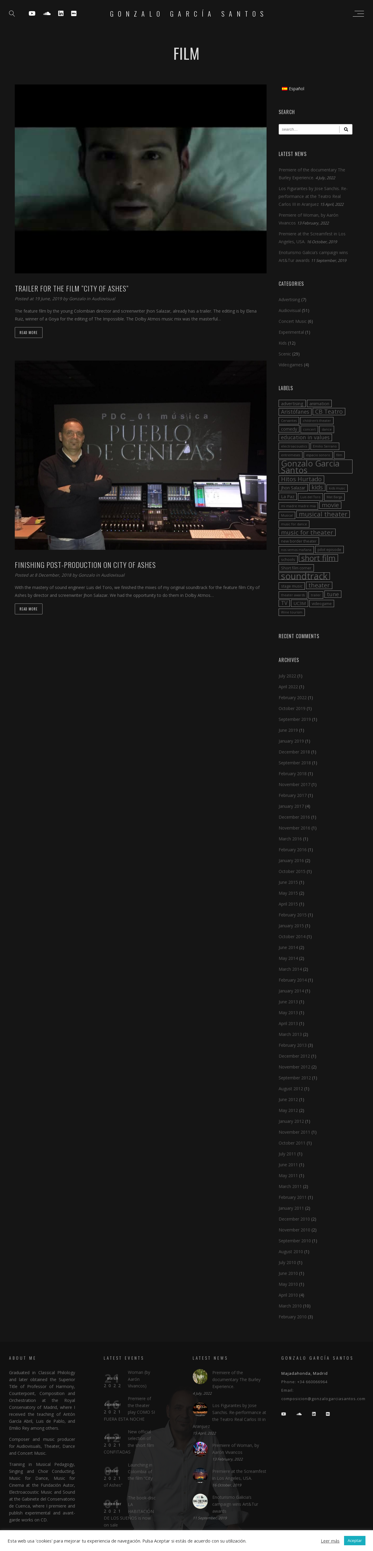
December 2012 (294, 1056)
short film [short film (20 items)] (318, 558)
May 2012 (288, 1110)
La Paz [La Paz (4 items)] (287, 496)
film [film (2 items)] (339, 455)
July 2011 (287, 1154)
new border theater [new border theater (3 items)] (299, 541)
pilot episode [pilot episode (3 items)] (329, 549)
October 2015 (292, 871)
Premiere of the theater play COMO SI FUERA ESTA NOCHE (129, 1409)
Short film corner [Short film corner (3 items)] (296, 568)
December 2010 (294, 1219)
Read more (29, 332)
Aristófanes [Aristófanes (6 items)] (295, 411)
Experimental (291, 332)
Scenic (285, 354)
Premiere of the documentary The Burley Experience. (236, 1379)
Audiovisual (103, 298)
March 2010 (290, 1306)
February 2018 (293, 773)
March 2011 (290, 1186)
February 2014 (293, 980)
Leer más (330, 1540)
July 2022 (287, 676)
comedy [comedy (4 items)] (289, 429)
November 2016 (294, 828)
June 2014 (288, 947)
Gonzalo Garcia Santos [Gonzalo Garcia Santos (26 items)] (310, 466)
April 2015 (288, 904)
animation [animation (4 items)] (319, 403)
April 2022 (288, 687)
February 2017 (293, 795)
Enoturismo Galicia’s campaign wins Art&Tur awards (235, 1504)
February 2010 (293, 1317)
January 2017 (291, 806)
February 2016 (293, 849)
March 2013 (290, 1034)
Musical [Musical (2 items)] (287, 515)
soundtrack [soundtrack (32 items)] (304, 576)
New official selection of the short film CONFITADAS (129, 1442)
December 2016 (294, 817)
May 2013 (288, 1012)
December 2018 (294, 752)
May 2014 (288, 958)
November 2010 (294, 1230)
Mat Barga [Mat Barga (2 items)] (334, 497)
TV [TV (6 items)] (284, 603)
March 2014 (290, 969)
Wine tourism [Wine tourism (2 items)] (291, 612)
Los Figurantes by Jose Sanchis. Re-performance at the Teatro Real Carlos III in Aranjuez (313, 196)
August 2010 (291, 1251)
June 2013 (288, 1002)
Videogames (291, 365)
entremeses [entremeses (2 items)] (290, 455)
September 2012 (295, 1078)
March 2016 (290, 839)
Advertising (289, 299)
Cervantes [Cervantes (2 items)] (289, 421)
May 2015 (288, 893)
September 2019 (295, 719)
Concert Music (293, 321)
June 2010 (288, 1273)
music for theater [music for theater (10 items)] (307, 532)
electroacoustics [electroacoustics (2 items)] (294, 446)
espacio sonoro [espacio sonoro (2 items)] (318, 455)
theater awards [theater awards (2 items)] (293, 595)
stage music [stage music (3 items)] (291, 586)
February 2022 (293, 697)
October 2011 (292, 1143)
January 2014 (291, 991)
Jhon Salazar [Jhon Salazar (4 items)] (293, 488)
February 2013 (293, 1045)
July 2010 (287, 1262)
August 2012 (291, 1088)
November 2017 (294, 784)
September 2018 (295, 763)
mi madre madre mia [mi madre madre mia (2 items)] (298, 506)
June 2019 (288, 730)
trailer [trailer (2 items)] (316, 595)
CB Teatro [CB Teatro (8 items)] (329, 411)
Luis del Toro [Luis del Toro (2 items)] (310, 497)
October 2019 (292, 708)
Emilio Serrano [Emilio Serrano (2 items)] (325, 446)
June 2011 (288, 1164)
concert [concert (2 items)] (309, 429)
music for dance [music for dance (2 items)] (294, 524)
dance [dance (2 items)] (327, 429)
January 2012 (291, 1121)
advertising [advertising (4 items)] (292, 403)
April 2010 (288, 1295)
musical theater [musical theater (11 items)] (323, 514)
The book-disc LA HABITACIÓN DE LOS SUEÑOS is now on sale (130, 1511)
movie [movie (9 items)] (330, 505)
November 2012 (294, 1067)
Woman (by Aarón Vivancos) (139, 1379)
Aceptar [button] (355, 1540)
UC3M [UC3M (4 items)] (299, 603)
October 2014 (292, 936)
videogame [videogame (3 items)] (322, 603)
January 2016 (291, 860)
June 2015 (288, 882)
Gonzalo (78, 298)
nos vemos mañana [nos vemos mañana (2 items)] (296, 550)
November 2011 (294, 1132)
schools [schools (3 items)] (288, 559)
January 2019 (291, 741)
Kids (283, 343)
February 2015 (293, 915)
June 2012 (288, 1099)
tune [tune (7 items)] (333, 594)
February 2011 (293, 1197)
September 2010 (295, 1241)
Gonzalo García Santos (189, 13)
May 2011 (288, 1175)
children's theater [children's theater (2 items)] (317, 421)
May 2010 (288, 1284)
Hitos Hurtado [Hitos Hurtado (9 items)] (301, 479)
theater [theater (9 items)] (319, 585)
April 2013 (288, 1023)
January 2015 (291, 925)
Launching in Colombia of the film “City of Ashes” (128, 1475)
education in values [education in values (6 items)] (305, 437)
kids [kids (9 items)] (317, 487)
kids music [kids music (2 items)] (337, 488)
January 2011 (291, 1208)
